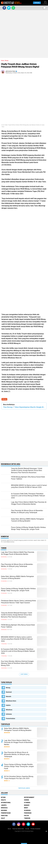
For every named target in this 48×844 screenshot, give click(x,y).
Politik (26, 815)
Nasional (9, 692)
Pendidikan (27, 813)
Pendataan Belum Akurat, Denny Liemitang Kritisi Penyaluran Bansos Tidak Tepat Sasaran (18, 602)
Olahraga (27, 810)
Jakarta (3, 805)
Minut (26, 808)
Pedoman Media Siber (18, 828)
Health (3, 800)
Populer (37, 2)
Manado (8, 696)
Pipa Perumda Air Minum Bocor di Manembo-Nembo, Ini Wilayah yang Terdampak (17, 565)
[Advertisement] (24, 34)
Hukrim (8, 705)
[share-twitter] (9, 8)
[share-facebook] (4, 8)
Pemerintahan (10, 718)
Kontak (27, 828)
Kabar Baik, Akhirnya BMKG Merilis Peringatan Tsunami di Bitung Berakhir (17, 577)
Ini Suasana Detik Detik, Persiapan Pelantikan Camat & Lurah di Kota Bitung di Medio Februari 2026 (18, 651)
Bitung (4, 399)
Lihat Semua (24, 674)
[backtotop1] (46, 831)
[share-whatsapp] (13, 8)
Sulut (3, 818)
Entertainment (29, 797)
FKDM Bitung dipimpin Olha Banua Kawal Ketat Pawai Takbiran (18, 626)
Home (2, 60)
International (6, 802)
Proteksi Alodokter (35, 828)
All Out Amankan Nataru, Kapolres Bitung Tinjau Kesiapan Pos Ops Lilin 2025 (18, 777)
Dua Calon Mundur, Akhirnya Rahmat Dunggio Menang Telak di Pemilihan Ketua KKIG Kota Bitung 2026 (17, 663)
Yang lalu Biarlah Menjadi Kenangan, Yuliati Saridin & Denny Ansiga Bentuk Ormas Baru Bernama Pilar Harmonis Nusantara (16, 615)
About (9, 828)
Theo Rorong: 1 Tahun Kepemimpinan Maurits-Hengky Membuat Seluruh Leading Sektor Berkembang (24, 407)
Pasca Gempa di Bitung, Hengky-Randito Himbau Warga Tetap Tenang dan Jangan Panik (18, 590)
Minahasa (9, 709)
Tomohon (27, 818)
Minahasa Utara (11, 701)
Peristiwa (4, 815)
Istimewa (9, 714)
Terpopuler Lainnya (24, 788)
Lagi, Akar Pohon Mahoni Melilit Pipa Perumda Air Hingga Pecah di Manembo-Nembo (17, 553)
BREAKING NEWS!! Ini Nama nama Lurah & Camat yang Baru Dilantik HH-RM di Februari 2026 (17, 639)
